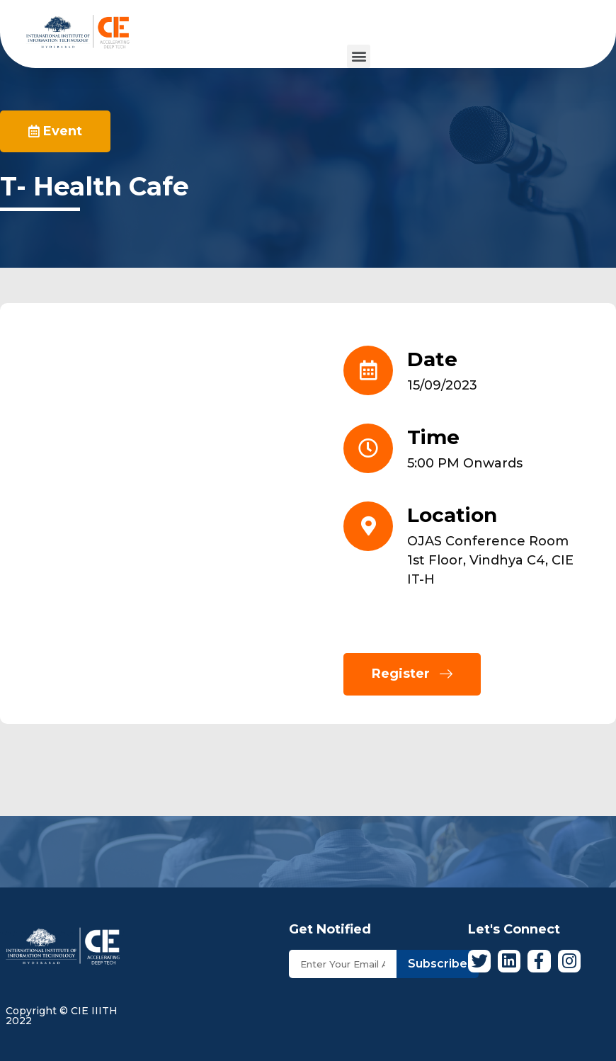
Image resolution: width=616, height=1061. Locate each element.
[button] (358, 56)
